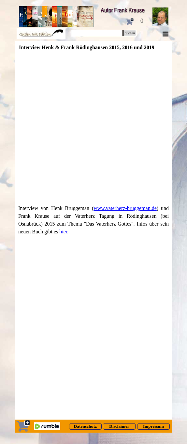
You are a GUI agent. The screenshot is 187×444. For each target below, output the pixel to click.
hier (63, 231)
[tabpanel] (93, 221)
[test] (85, 426)
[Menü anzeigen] (165, 33)
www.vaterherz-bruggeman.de (125, 208)
